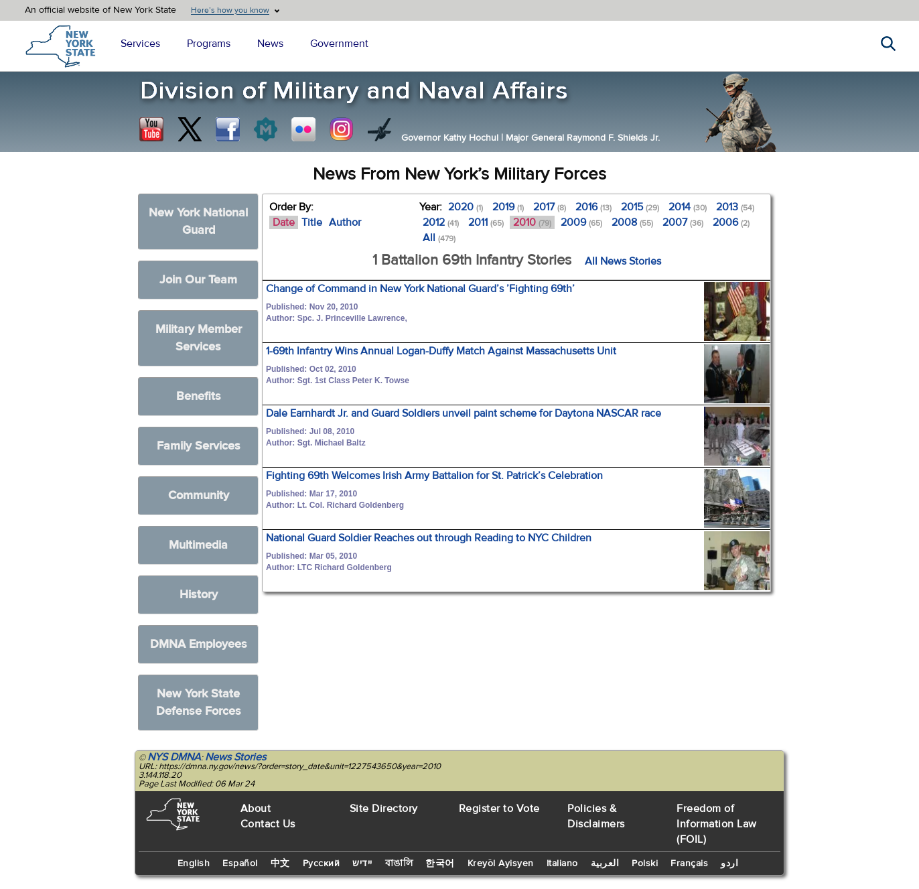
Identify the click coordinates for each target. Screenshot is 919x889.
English (194, 864)
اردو (729, 864)
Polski (645, 864)
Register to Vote (499, 808)
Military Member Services (198, 338)
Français (689, 864)
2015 (640, 207)
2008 (632, 222)
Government (339, 43)
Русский (321, 864)
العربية (605, 864)
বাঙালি (399, 864)
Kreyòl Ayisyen (501, 864)
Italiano (562, 864)
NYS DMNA (174, 757)
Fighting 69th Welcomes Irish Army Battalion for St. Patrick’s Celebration (434, 475)
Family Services (198, 446)
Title (311, 222)
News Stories (235, 757)
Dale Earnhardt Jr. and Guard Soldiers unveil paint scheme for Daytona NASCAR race (463, 413)
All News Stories (623, 261)
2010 (532, 222)
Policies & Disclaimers (596, 816)
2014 (687, 207)
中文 (280, 864)
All (439, 238)
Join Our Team (198, 279)
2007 (682, 222)
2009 (581, 222)
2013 (735, 207)
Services (140, 43)
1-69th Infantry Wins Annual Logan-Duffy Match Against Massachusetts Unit (441, 351)
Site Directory (384, 808)
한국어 (440, 864)
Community (198, 495)
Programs (208, 43)
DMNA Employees (198, 644)
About (255, 808)
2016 (593, 207)
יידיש (362, 864)
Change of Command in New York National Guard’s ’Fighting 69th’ (420, 288)
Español (240, 864)
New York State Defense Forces (198, 702)
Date (284, 222)
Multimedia (198, 545)
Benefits (198, 396)
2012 (441, 222)
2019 (508, 207)
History (199, 594)
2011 (486, 222)
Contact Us (267, 824)
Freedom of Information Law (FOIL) (717, 824)
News (270, 43)
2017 (549, 207)
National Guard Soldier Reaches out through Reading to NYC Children (428, 538)
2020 (465, 207)
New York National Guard (198, 221)
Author (345, 222)
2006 (731, 222)
